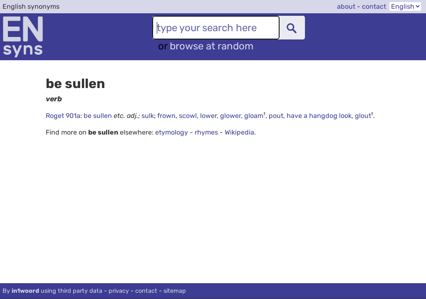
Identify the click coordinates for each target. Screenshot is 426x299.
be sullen (99, 116)
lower (208, 116)
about (346, 6)
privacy (119, 290)
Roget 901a (63, 116)
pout (276, 116)
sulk (147, 116)
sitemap (174, 290)
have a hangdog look (319, 116)
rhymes (206, 132)
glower (230, 116)
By (52, 290)
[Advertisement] (236, 219)
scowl (188, 116)
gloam (253, 116)
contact (374, 6)
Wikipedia (239, 132)
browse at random (211, 46)
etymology (171, 132)
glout (363, 116)
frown (166, 116)
